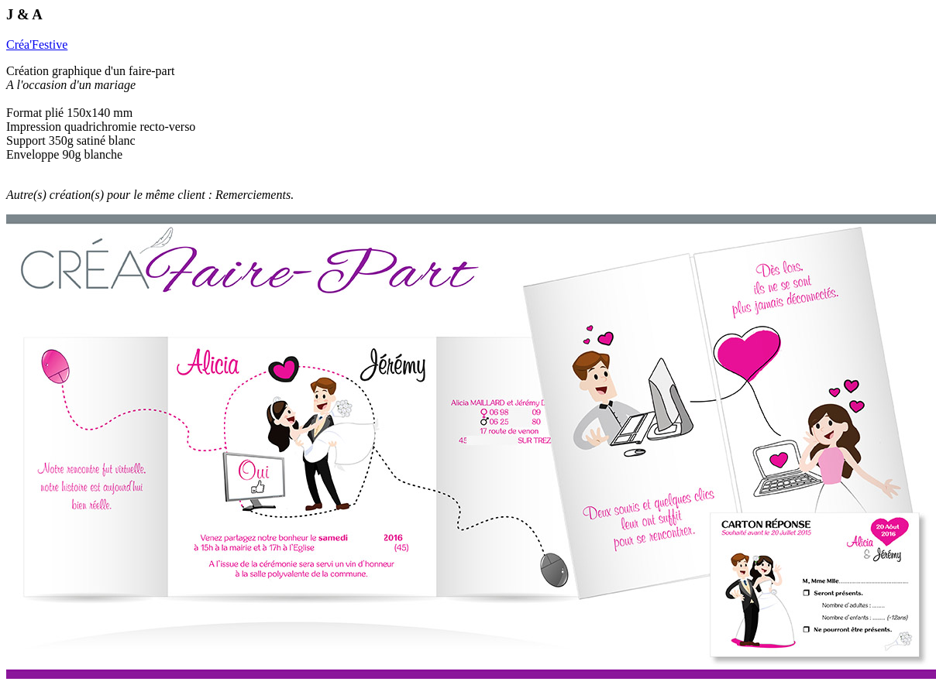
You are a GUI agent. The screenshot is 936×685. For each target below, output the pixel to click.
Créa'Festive (36, 44)
